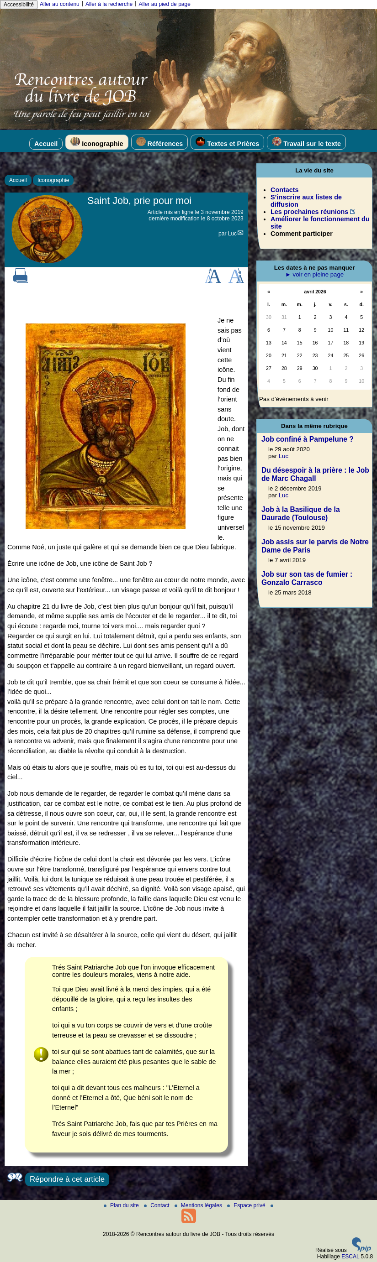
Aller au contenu (60, 4)
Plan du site (122, 1205)
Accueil (46, 143)
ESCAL (350, 1256)
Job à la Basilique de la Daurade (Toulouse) (300, 513)
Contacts (285, 189)
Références (159, 142)
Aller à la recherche (109, 4)
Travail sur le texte (306, 142)
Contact (157, 1205)
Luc (232, 233)
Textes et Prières (227, 142)
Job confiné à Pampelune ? (307, 439)
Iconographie (96, 142)
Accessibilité (19, 4)
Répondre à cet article (67, 1179)
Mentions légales (199, 1205)
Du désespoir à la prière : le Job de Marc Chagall (315, 474)
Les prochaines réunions (309, 211)
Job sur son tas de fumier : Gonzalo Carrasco (306, 578)
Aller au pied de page (164, 4)
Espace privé (247, 1205)
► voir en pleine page (314, 274)
